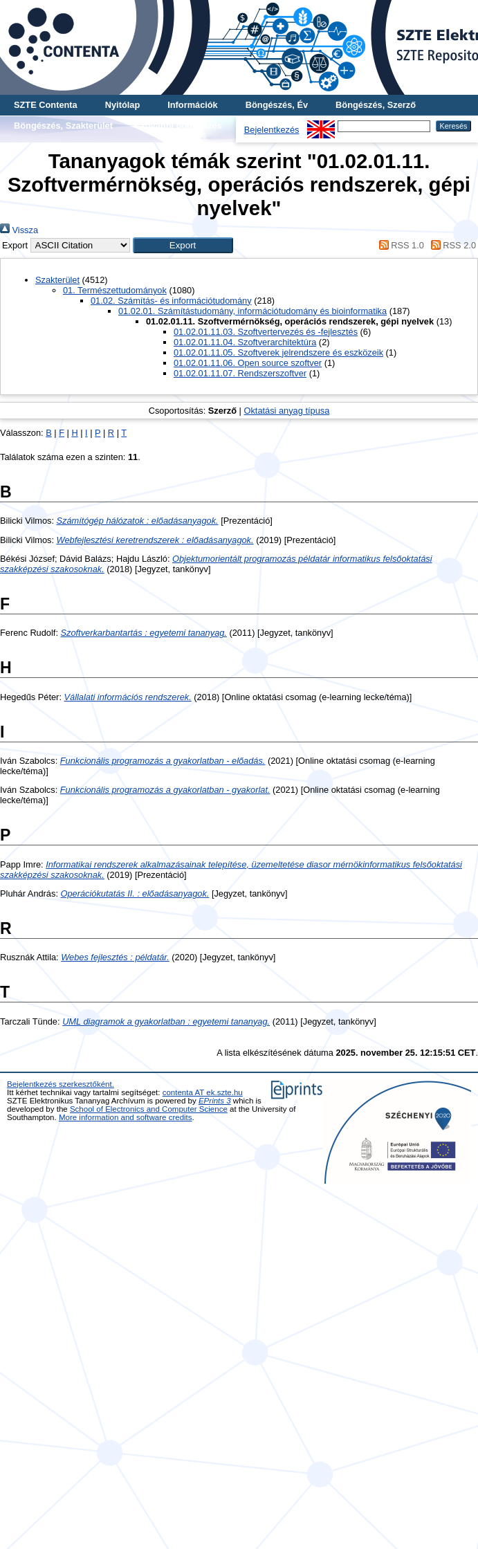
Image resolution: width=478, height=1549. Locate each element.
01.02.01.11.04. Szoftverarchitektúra (245, 342)
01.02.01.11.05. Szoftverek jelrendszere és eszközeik (278, 352)
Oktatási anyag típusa (286, 410)
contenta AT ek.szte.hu (203, 1092)
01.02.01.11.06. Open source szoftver (248, 363)
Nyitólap (122, 105)
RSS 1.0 (399, 245)
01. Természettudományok (115, 290)
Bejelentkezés (272, 130)
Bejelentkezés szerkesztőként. (60, 1084)
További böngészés (181, 125)
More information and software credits (125, 1117)
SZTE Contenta (45, 105)
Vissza (19, 230)
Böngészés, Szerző (375, 105)
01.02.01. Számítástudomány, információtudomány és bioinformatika (252, 311)
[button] (183, 245)
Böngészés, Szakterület (63, 125)
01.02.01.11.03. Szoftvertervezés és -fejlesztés (266, 332)
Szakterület (57, 280)
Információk (192, 105)
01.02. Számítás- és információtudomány (171, 300)
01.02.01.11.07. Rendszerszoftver (240, 373)
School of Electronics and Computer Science (149, 1109)
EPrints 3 (215, 1101)
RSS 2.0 (451, 245)
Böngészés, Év (277, 105)
